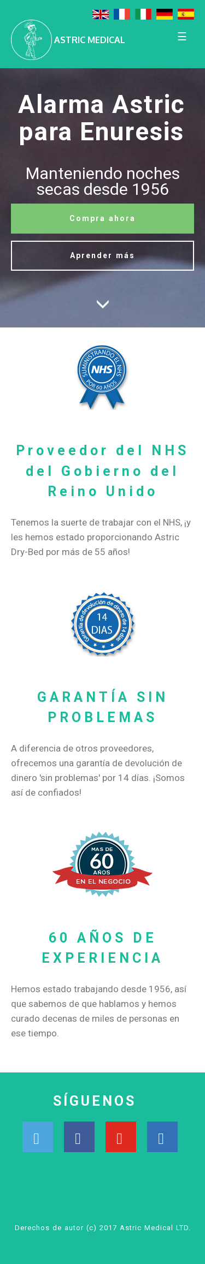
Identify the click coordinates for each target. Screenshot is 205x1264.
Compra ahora (102, 218)
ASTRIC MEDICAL (89, 39)
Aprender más (102, 255)
